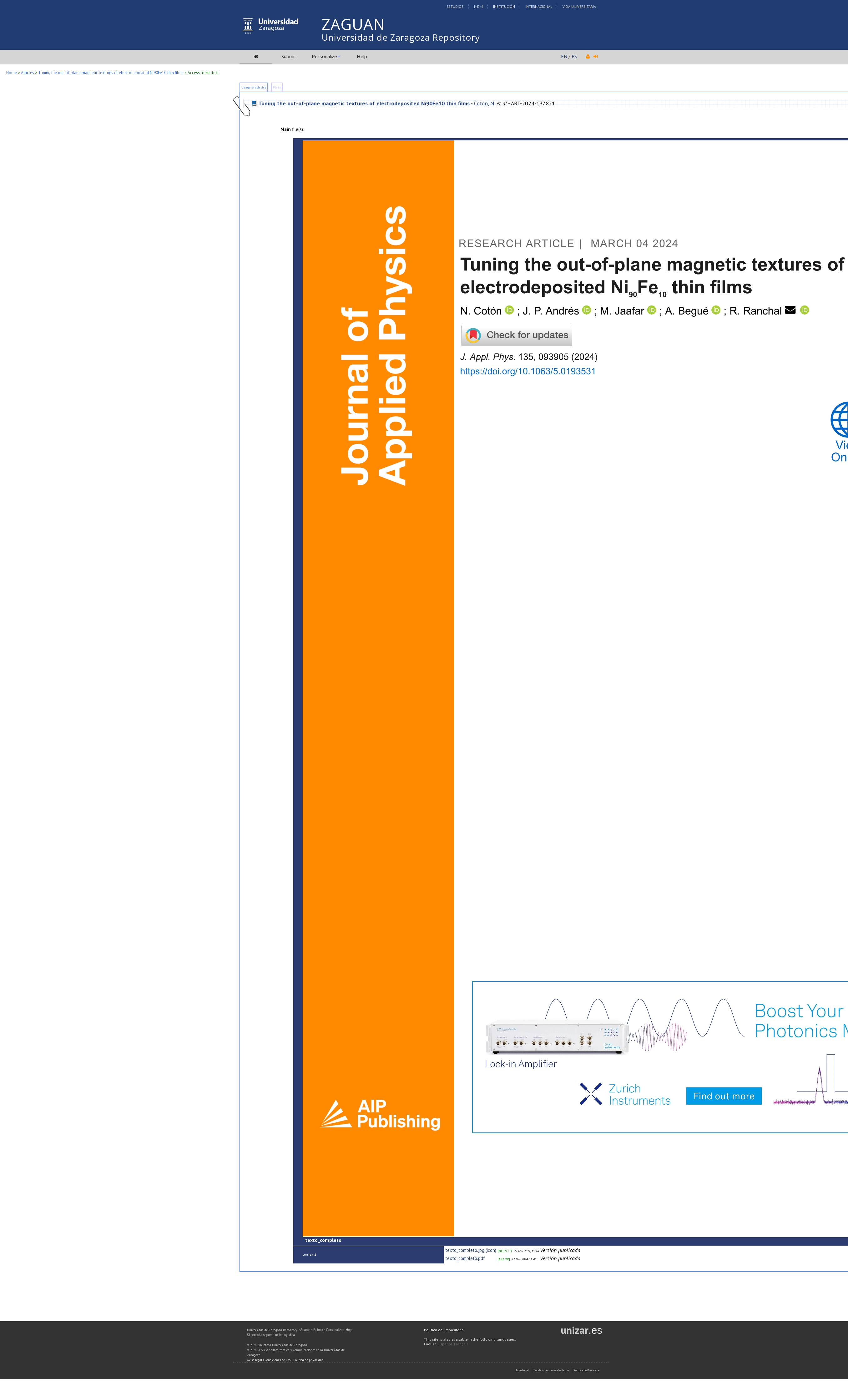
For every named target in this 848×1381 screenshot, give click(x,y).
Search (305, 1330)
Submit (288, 56)
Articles (27, 72)
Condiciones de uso (277, 1360)
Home (11, 72)
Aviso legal (254, 1360)
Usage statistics (253, 87)
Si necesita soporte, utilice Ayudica (271, 1335)
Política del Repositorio (444, 1330)
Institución (504, 6)
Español (445, 1344)
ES (574, 56)
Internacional (538, 6)
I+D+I (478, 6)
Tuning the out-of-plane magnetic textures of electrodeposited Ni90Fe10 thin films (111, 72)
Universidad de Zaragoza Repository (400, 37)
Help (362, 56)
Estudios (455, 6)
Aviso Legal (522, 1370)
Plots (277, 87)
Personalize (324, 56)
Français (461, 1344)
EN (564, 56)
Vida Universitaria (579, 6)
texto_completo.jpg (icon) (470, 1250)
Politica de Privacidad (587, 1370)
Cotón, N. (484, 103)
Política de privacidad (308, 1360)
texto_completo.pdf (465, 1258)
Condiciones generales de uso (551, 1370)
